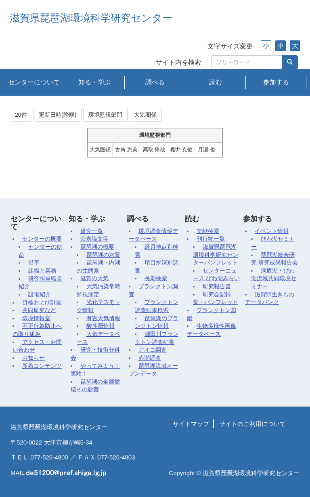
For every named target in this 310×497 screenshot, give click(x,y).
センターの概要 (42, 239)
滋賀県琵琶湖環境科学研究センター (91, 18)
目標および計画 (42, 303)
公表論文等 (94, 239)
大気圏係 (145, 114)
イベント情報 (272, 231)
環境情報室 (36, 318)
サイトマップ (191, 423)
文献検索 (208, 231)
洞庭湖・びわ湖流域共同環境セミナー (273, 278)
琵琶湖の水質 (103, 255)
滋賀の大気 (94, 278)
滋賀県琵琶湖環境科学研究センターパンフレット (215, 255)
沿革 (34, 263)
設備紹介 (39, 294)
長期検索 (156, 278)
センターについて (34, 82)
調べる (155, 82)
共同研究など (39, 310)
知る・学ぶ (94, 82)
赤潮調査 (149, 358)
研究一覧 (91, 231)
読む (215, 82)
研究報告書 (217, 286)
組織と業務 (42, 271)
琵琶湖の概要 (97, 247)
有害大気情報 (103, 318)
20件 (21, 114)
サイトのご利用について (252, 423)
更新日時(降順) (57, 114)
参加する (276, 82)
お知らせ (33, 358)
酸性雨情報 (100, 326)
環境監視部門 (105, 114)
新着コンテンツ (42, 366)
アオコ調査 (152, 350)
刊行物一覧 (211, 239)
